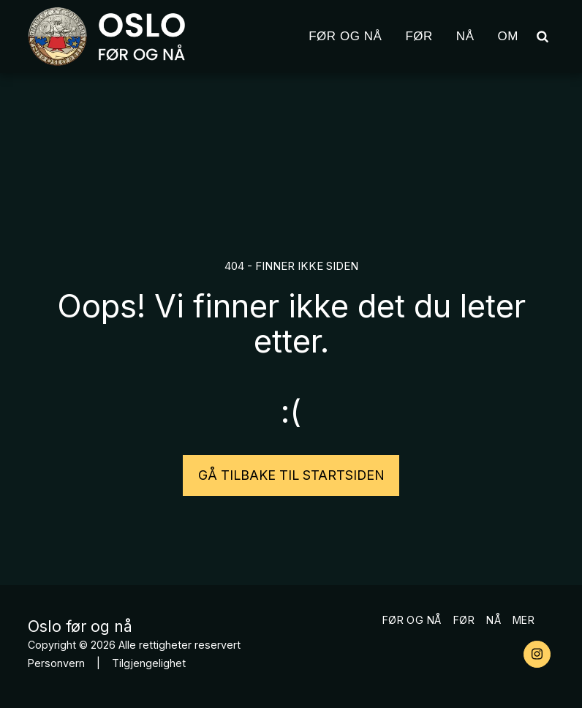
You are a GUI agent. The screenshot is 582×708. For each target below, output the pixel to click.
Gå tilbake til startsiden (291, 475)
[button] (542, 36)
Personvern (56, 663)
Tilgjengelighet (149, 663)
